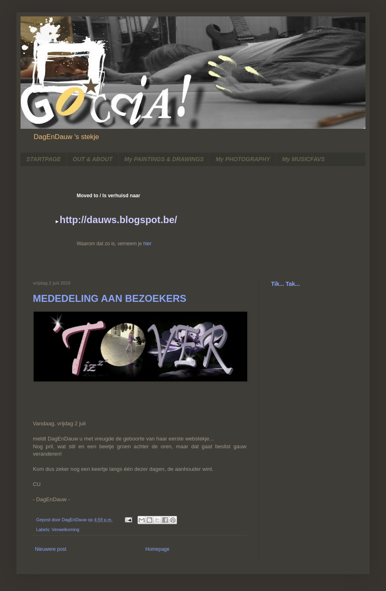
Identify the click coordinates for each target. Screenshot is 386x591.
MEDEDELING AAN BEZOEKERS (109, 298)
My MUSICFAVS (303, 159)
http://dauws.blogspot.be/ (118, 219)
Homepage (157, 549)
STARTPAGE (43, 159)
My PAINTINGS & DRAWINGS (164, 159)
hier (147, 243)
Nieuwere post (51, 549)
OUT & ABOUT (93, 159)
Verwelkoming (65, 529)
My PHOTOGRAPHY (243, 159)
